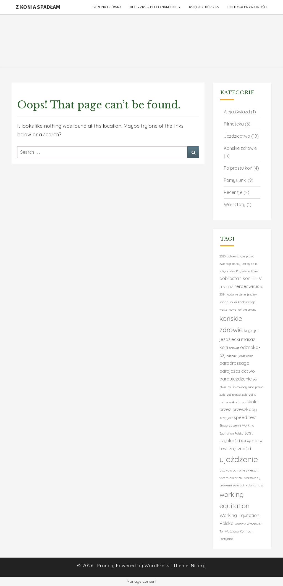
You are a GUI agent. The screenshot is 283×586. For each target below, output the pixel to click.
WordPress (157, 565)
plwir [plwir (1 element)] (222, 387)
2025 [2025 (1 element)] (222, 256)
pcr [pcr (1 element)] (255, 379)
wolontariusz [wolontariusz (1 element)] (254, 485)
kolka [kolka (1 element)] (233, 302)
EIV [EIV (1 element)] (230, 287)
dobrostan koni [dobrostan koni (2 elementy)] (235, 278)
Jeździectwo (237, 136)
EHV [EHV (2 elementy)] (257, 278)
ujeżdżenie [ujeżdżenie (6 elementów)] (238, 459)
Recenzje (233, 192)
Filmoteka (234, 124)
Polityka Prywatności (247, 6)
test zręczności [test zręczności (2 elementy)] (235, 448)
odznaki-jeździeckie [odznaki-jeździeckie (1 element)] (240, 356)
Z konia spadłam (38, 6)
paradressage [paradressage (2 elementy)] (234, 363)
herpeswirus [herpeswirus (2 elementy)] (246, 286)
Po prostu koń (238, 168)
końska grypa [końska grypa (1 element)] (246, 309)
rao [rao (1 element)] (243, 402)
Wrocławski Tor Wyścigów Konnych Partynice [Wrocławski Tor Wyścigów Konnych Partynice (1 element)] (240, 531)
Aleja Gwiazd (237, 111)
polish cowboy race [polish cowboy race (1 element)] (240, 387)
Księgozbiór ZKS (204, 6)
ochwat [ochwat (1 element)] (234, 348)
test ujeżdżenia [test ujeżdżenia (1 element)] (251, 441)
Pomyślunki (235, 180)
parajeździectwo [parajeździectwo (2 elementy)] (237, 371)
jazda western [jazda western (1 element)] (236, 294)
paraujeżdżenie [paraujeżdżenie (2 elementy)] (235, 379)
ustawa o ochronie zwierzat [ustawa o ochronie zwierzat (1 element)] (238, 470)
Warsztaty (234, 204)
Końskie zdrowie (240, 148)
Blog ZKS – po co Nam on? (153, 6)
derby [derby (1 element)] (236, 264)
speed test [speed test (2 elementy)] (245, 417)
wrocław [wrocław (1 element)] (240, 524)
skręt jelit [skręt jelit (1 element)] (226, 418)
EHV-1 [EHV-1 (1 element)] (223, 287)
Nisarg (198, 565)
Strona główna (107, 6)
